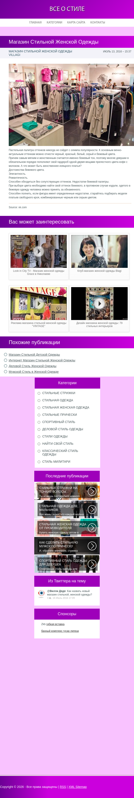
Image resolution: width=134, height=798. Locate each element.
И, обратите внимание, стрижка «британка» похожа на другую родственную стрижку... (63, 547)
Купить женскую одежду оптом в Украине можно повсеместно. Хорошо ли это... (63, 528)
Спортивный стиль (58, 422)
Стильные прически (59, 414)
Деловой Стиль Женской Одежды (32, 366)
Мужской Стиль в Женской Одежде (34, 371)
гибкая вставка (55, 624)
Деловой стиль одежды (62, 429)
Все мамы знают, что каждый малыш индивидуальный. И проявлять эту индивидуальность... (63, 510)
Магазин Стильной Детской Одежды (34, 354)
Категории (54, 22)
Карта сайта (76, 22)
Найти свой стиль (57, 443)
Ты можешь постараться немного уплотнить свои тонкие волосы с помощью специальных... (63, 492)
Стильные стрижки (58, 393)
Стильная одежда (57, 400)
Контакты (97, 22)
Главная (35, 22)
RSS (63, 787)
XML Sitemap (78, 787)
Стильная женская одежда (65, 407)
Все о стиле (67, 9)
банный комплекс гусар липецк (60, 631)
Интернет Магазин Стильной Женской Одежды (42, 360)
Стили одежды (55, 436)
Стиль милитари (56, 461)
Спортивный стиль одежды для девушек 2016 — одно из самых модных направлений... (63, 565)
